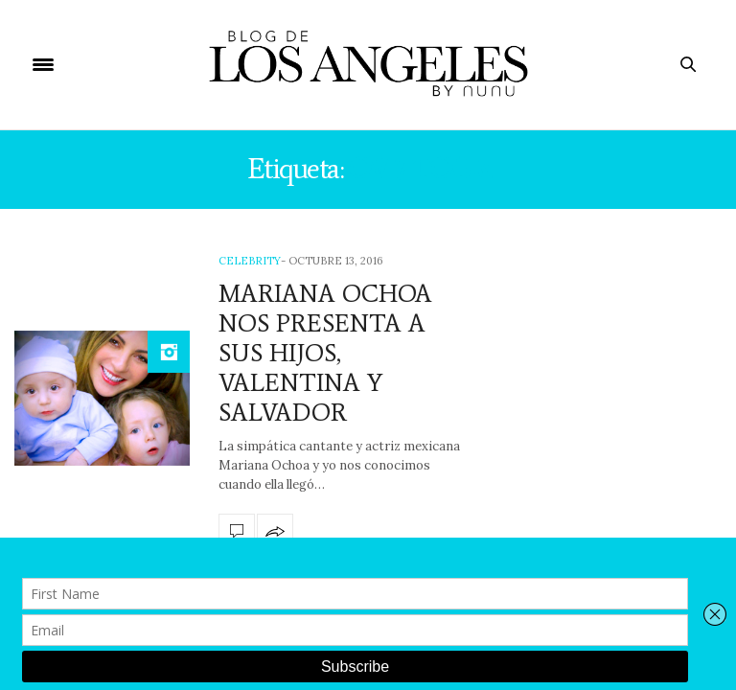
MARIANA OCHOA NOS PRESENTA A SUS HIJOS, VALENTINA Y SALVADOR (325, 353)
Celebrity (249, 260)
